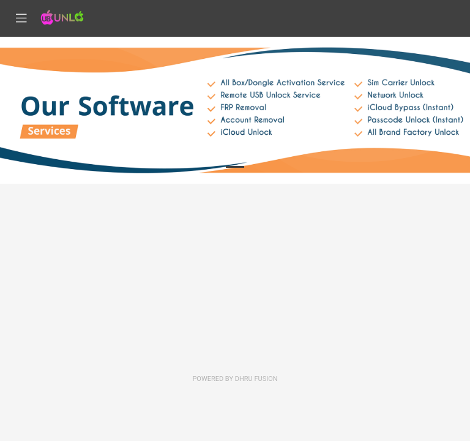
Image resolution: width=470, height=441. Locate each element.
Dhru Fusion (256, 379)
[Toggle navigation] (21, 18)
